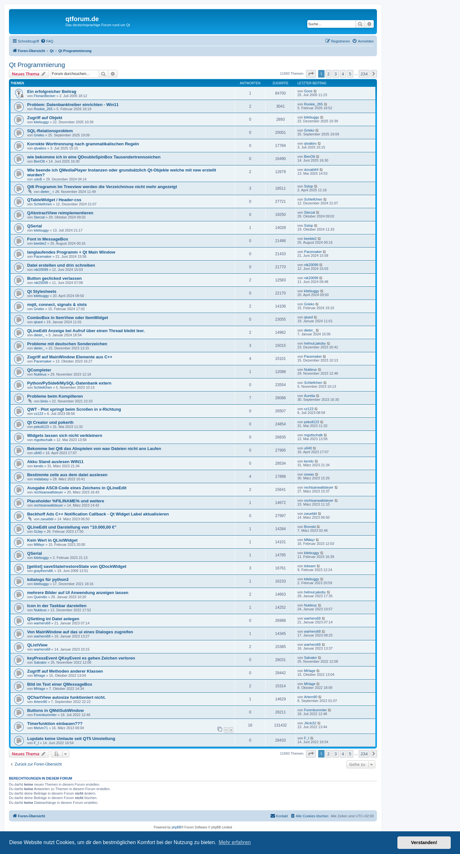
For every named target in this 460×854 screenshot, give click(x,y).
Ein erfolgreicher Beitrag (51, 91)
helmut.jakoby (315, 343)
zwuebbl (47, 519)
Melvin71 (41, 728)
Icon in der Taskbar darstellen (57, 605)
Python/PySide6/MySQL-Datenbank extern (69, 383)
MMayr (39, 544)
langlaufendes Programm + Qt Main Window (71, 252)
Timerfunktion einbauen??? (54, 723)
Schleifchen (43, 204)
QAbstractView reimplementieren (60, 212)
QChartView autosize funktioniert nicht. (66, 697)
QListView (37, 645)
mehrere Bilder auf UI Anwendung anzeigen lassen (77, 592)
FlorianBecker (45, 96)
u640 (38, 453)
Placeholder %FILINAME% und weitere (65, 501)
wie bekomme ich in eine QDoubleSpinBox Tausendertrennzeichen (93, 157)
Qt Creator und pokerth (50, 422)
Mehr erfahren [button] (234, 842)
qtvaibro (40, 148)
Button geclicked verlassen (54, 278)
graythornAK (43, 571)
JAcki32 (310, 723)
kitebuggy (41, 122)
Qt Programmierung (37, 64)
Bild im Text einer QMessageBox (59, 684)
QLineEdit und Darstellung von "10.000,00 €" (71, 527)
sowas (309, 474)
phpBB (176, 827)
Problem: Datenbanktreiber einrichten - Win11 (73, 104)
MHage (39, 675)
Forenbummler (45, 715)
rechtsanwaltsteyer (48, 492)
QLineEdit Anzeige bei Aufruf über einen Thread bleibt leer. (86, 330)
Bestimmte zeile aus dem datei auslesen (67, 474)
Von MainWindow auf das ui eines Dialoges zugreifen (80, 631)
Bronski (310, 527)
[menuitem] (47, 41)
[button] (311, 74)
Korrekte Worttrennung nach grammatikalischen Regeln (83, 143)
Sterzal (39, 217)
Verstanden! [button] (424, 842)
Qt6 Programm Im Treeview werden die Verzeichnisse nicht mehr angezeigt (102, 186)
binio (44, 401)
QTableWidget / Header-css (54, 199)
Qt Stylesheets (42, 291)
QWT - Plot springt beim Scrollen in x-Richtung (74, 409)
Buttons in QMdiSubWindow (55, 710)
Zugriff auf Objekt (44, 117)
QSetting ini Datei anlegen (53, 618)
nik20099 (41, 269)
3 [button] (335, 74)
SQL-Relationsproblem (50, 130)
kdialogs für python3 (48, 579)
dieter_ (46, 192)
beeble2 (40, 243)
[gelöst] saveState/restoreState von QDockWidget (76, 566)
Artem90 (40, 702)
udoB (38, 179)
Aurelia (309, 396)
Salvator (40, 662)
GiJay (38, 531)
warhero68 (42, 623)
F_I (36, 743)
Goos (308, 91)
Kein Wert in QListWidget (52, 540)
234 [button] (364, 74)
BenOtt (39, 161)
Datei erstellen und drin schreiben (61, 265)
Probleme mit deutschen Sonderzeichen (67, 343)
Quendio (40, 597)
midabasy (41, 479)
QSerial (34, 226)
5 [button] (350, 74)
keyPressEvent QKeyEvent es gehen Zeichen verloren (81, 658)
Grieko (39, 135)
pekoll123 (41, 427)
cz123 (38, 414)
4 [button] (343, 74)
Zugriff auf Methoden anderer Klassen (65, 671)
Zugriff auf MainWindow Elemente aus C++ (69, 357)
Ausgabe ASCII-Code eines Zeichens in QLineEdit (76, 487)
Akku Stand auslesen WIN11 (55, 461)
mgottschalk (43, 440)
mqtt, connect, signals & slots (57, 304)
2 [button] (328, 74)
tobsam (310, 566)
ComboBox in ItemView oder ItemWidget (67, 317)
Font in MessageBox (47, 239)
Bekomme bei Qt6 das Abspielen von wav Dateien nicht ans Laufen (94, 448)
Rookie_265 (43, 109)
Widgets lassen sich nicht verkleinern (64, 435)
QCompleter (39, 370)
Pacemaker (43, 256)
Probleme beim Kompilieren (55, 396)
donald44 (311, 170)
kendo (38, 466)
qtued (38, 322)
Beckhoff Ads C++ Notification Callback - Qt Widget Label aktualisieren (98, 514)
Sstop (308, 186)
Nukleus (40, 374)
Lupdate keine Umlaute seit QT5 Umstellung (71, 738)
